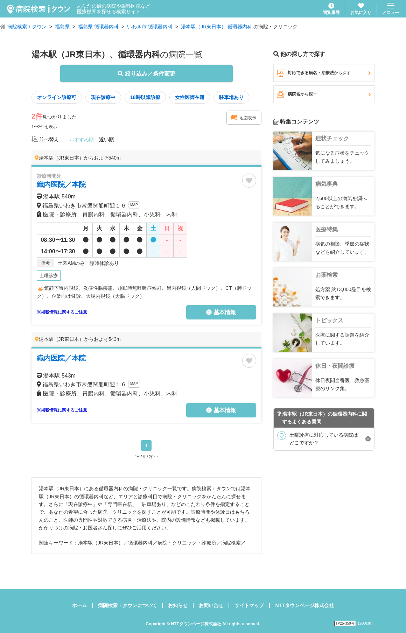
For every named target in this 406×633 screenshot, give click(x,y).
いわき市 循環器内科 (150, 26)
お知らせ (178, 605)
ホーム (79, 605)
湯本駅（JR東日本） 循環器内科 (216, 26)
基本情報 (221, 312)
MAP (134, 205)
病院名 (324, 94)
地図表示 (243, 117)
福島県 (62, 26)
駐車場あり (231, 97)
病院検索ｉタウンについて (127, 605)
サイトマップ (249, 605)
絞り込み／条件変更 (146, 74)
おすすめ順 (81, 139)
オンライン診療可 (56, 97)
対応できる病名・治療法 (324, 73)
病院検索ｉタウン (27, 26)
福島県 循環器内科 (98, 26)
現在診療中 (103, 97)
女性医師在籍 (189, 97)
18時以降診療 (145, 97)
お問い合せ (211, 605)
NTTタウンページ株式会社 (304, 605)
